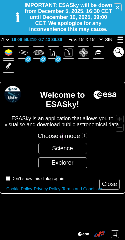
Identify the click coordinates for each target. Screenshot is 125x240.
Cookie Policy (19, 188)
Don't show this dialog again (37, 178)
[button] (118, 7)
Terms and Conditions (82, 188)
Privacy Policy (47, 188)
